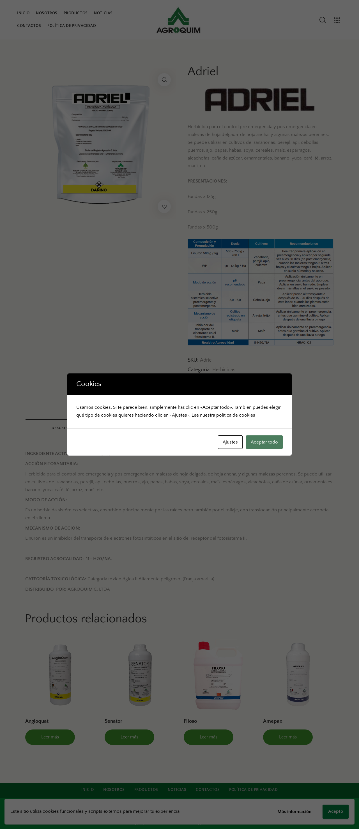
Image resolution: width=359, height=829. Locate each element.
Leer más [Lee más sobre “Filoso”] (208, 737)
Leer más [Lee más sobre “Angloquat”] (50, 737)
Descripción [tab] (64, 428)
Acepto (335, 811)
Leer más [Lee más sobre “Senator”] (129, 737)
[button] (164, 79)
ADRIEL (217, 379)
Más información (294, 811)
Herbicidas (223, 370)
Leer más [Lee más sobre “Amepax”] (288, 737)
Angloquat (37, 721)
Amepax (272, 721)
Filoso (190, 721)
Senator (113, 721)
